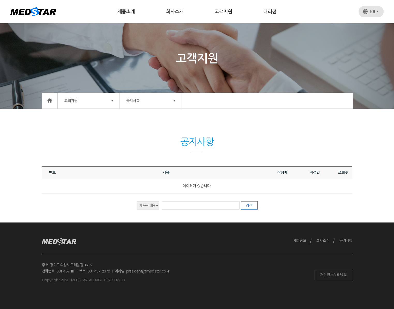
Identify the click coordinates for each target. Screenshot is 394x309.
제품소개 (126, 11)
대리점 (270, 11)
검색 (249, 205)
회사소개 (175, 11)
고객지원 (223, 11)
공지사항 (345, 240)
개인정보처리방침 (333, 274)
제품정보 (299, 240)
